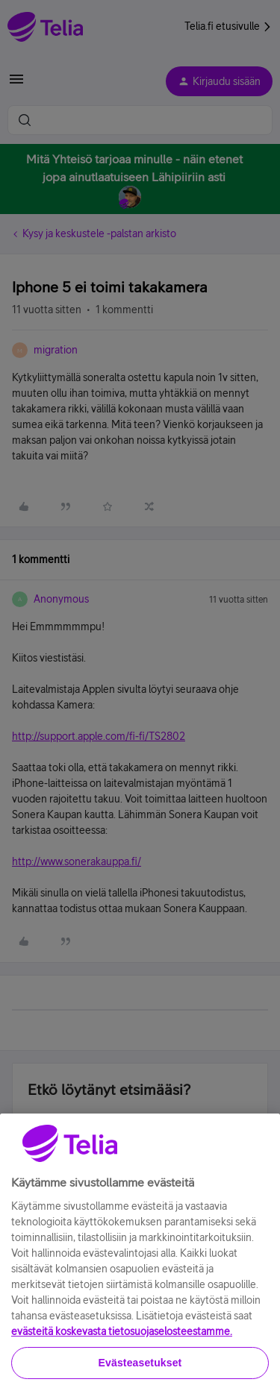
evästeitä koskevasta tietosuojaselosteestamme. (121, 1353)
